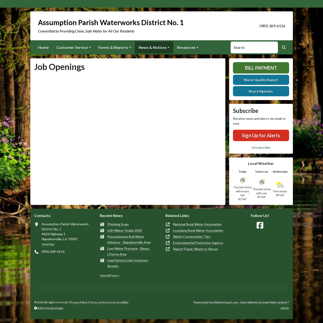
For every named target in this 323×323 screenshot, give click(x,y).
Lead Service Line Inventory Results (127, 263)
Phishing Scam (118, 224)
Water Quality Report (261, 80)
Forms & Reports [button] (113, 47)
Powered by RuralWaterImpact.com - (241, 302)
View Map (48, 244)
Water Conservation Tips (191, 237)
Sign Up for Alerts (261, 135)
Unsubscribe (261, 147)
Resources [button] (186, 47)
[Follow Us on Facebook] (260, 225)
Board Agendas (261, 91)
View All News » (110, 275)
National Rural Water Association (197, 224)
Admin (285, 308)
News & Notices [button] (153, 47)
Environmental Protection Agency (198, 243)
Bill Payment (261, 68)
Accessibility (120, 302)
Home (43, 47)
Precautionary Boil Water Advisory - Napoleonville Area (129, 239)
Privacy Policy (78, 302)
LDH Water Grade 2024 (124, 230)
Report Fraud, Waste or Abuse (195, 249)
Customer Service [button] (72, 47)
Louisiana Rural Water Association (198, 230)
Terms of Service (100, 302)
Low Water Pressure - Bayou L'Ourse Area (128, 251)
